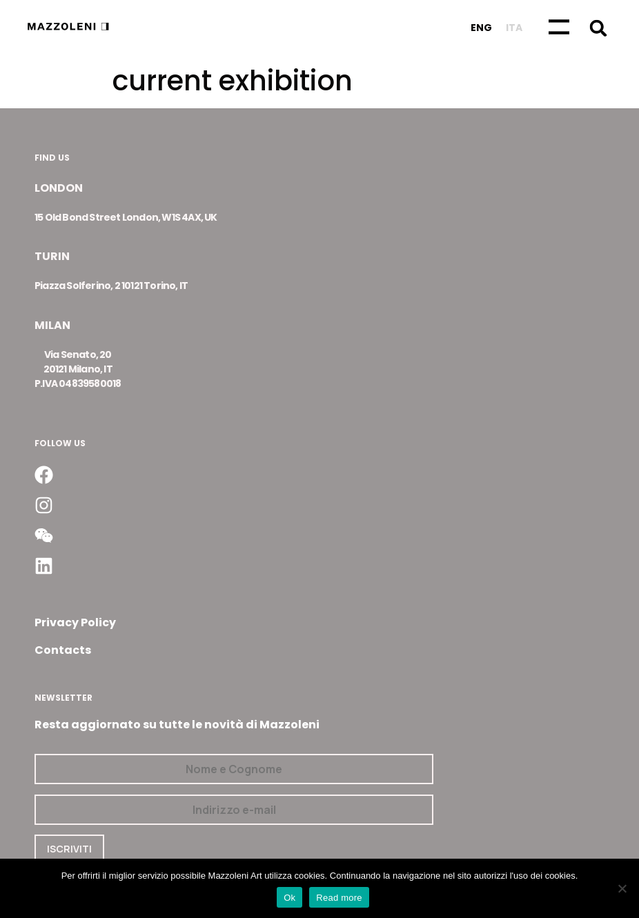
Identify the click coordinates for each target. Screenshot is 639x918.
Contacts (63, 650)
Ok (289, 897)
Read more (339, 897)
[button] (598, 28)
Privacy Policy (75, 622)
